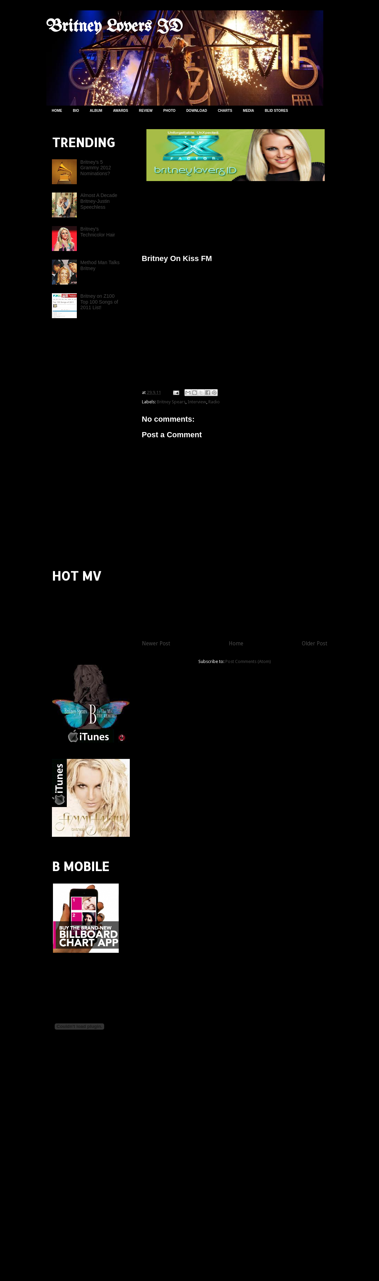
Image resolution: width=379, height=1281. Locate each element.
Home (236, 643)
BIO (76, 111)
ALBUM (96, 111)
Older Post (314, 643)
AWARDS (120, 111)
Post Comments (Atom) (248, 661)
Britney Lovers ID (114, 27)
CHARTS (225, 111)
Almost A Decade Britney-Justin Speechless (98, 201)
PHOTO (169, 111)
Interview (197, 401)
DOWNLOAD (196, 111)
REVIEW (145, 111)
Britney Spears (171, 401)
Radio (214, 401)
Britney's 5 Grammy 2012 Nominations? (95, 168)
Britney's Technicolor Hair (97, 232)
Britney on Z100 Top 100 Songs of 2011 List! (99, 302)
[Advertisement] (223, 214)
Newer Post (156, 643)
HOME (57, 111)
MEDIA (248, 111)
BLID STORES (276, 111)
